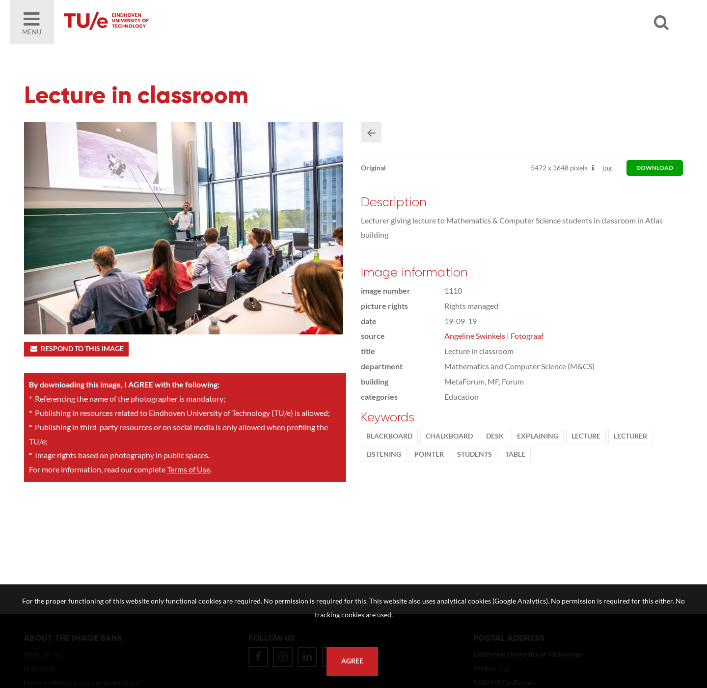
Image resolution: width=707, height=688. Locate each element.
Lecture (585, 436)
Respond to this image (76, 349)
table (515, 454)
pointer (429, 454)
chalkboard (449, 436)
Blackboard (389, 436)
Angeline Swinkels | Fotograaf (494, 335)
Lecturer (630, 436)
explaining (537, 436)
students (474, 454)
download (654, 167)
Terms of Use (188, 469)
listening (383, 454)
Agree (352, 661)
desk (495, 436)
